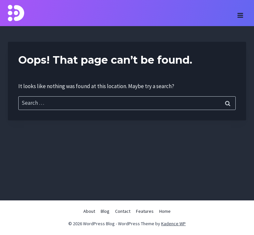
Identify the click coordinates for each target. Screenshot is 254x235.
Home (165, 211)
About (89, 211)
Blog (105, 211)
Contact (122, 211)
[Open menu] (240, 13)
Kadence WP (173, 224)
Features (145, 211)
